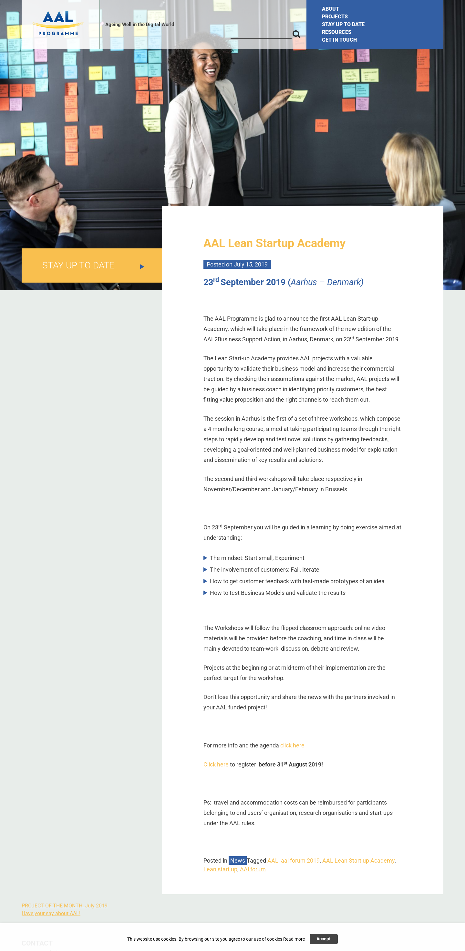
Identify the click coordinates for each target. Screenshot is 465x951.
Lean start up (220, 869)
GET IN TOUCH (339, 40)
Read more (294, 939)
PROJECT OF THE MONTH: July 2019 (65, 906)
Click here (216, 764)
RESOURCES (336, 32)
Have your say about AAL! (51, 913)
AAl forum (253, 869)
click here (292, 745)
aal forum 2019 (300, 860)
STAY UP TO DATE (343, 24)
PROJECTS (335, 17)
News (237, 860)
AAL (272, 860)
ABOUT (330, 9)
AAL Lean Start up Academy (358, 860)
